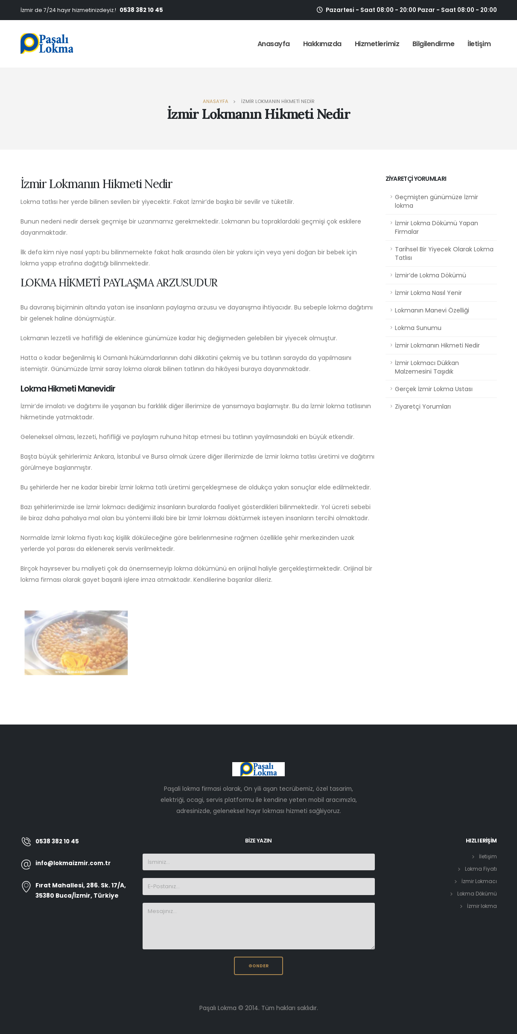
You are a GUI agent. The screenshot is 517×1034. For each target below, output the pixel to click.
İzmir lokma (481, 906)
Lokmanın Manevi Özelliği (432, 310)
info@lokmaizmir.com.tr (75, 863)
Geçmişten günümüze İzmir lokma (436, 201)
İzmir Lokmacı (478, 881)
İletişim (479, 44)
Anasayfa (273, 44)
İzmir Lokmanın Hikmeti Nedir (437, 345)
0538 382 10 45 (141, 10)
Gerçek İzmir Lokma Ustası (434, 389)
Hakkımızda (322, 44)
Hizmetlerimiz (377, 44)
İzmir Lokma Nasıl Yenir (428, 293)
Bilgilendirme (433, 44)
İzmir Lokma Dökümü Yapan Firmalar (436, 227)
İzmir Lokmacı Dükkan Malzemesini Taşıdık (427, 367)
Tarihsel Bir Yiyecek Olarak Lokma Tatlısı (444, 253)
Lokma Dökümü (476, 893)
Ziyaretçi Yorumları (423, 406)
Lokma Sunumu (418, 328)
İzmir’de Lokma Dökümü (430, 275)
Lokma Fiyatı (480, 868)
